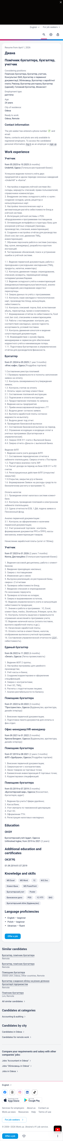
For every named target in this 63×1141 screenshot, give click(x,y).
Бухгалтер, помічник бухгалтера (18, 955)
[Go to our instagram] (19, 1092)
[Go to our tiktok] (34, 1092)
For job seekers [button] (14, 1119)
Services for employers (13, 1108)
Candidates (13, 1032)
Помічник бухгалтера (13, 993)
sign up (53, 144)
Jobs (10, 1071)
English (7, 1085)
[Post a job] (51, 34)
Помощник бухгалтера (13, 972)
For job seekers (52, 27)
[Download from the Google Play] (32, 1100)
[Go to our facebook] (4, 1092)
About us (31, 1108)
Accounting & (14, 1016)
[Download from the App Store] (11, 1100)
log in (28, 144)
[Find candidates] (44, 34)
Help (33, 1112)
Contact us (43, 1108)
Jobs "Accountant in (17, 1060)
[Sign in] (58, 34)
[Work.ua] (4, 35)
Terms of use (45, 1112)
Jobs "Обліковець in (17, 1066)
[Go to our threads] (12, 1092)
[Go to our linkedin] (27, 1092)
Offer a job (10, 1136)
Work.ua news (9, 1112)
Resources (23, 1112)
